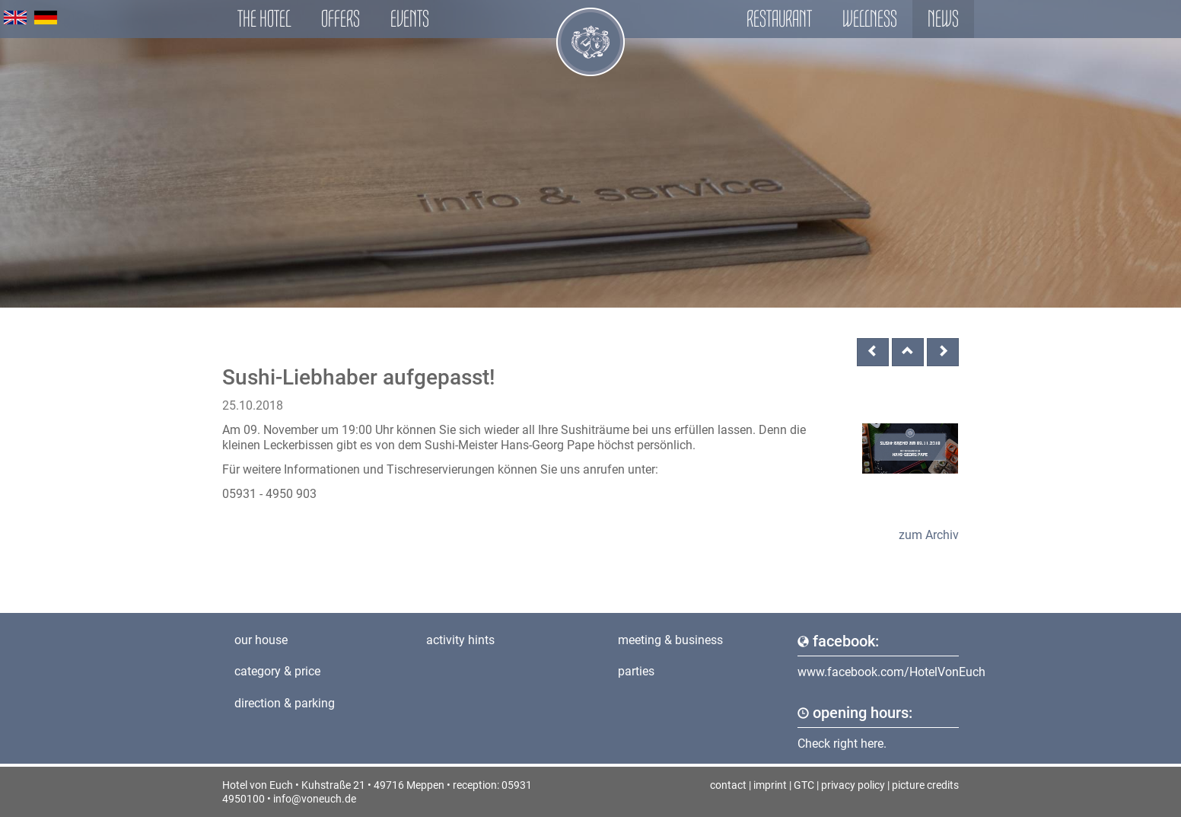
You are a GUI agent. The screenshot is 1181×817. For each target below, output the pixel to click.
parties (636, 671)
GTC (804, 785)
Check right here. (842, 743)
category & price (277, 671)
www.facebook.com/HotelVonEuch (891, 672)
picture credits (925, 785)
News (943, 18)
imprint (770, 785)
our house (261, 640)
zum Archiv (929, 535)
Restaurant (779, 18)
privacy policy (853, 785)
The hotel (264, 18)
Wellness (869, 18)
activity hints (460, 640)
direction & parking (284, 703)
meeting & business (670, 640)
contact (728, 785)
